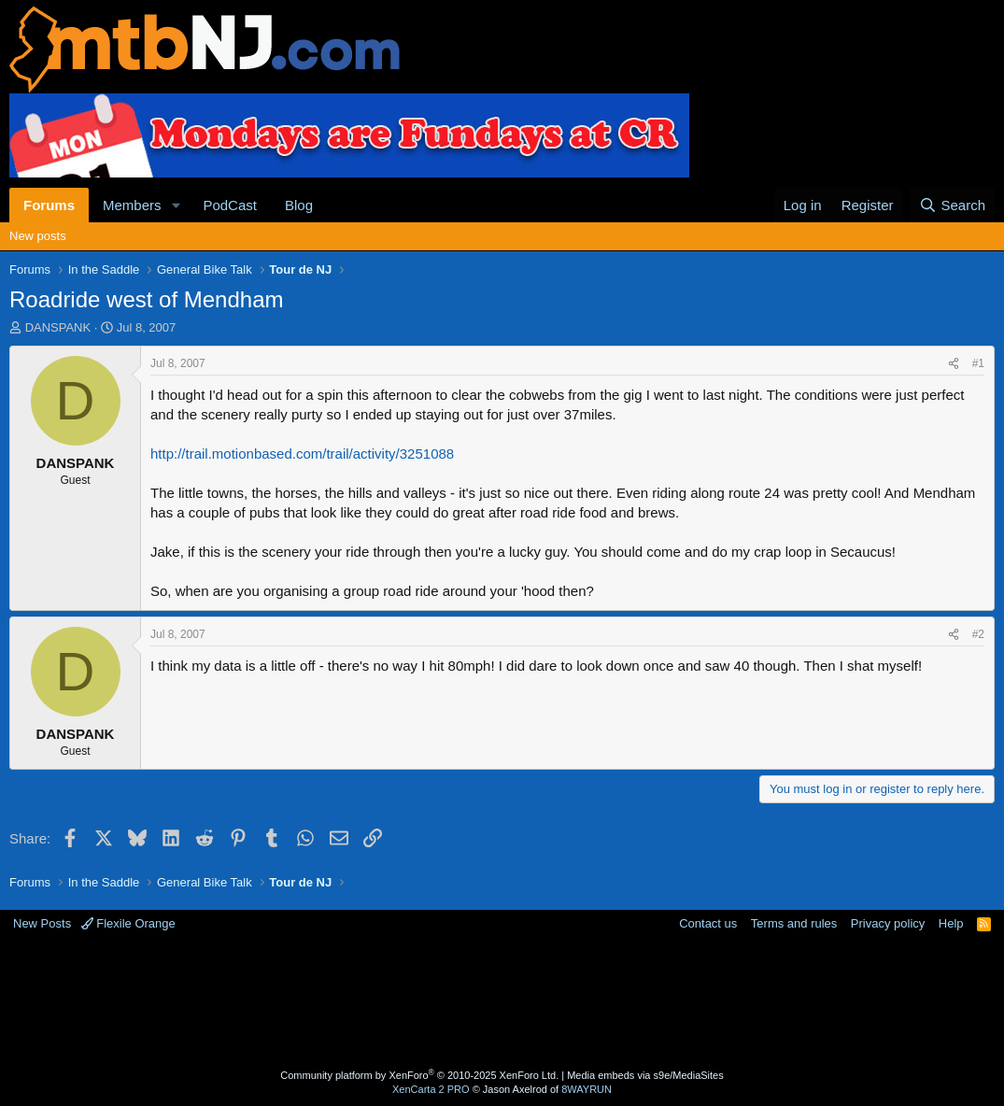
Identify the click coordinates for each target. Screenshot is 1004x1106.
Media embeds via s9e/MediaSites (645, 1075)
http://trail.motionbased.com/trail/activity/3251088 (302, 453)
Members (132, 205)
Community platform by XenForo (419, 1075)
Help (951, 923)
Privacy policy (888, 923)
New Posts (42, 923)
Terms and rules (794, 923)
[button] (176, 205)
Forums (49, 205)
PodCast (230, 205)
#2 (978, 634)
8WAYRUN (586, 1089)
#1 (978, 363)
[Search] (952, 205)
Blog (299, 205)
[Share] (953, 364)
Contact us (708, 923)
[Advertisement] (502, 1002)
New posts (37, 236)
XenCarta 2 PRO (431, 1089)
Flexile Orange (128, 923)
